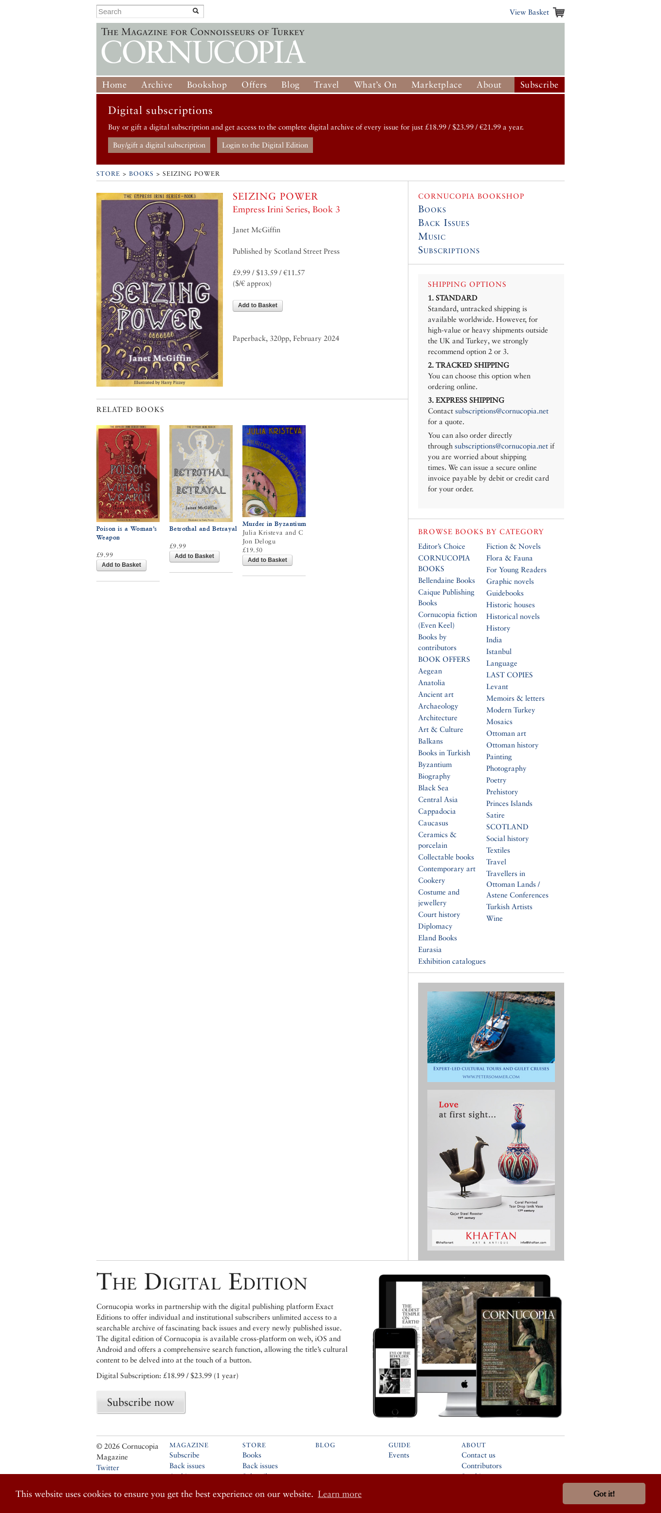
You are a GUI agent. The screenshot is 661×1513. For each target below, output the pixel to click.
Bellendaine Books (446, 580)
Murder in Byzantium (274, 523)
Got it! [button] (604, 1493)
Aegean (430, 671)
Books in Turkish (444, 752)
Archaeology (438, 706)
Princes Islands (509, 803)
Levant (497, 686)
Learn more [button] (340, 1494)
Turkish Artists (509, 906)
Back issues (187, 1465)
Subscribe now (140, 1402)
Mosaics (499, 721)
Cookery (431, 880)
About (489, 84)
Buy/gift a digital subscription (159, 145)
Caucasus (433, 823)
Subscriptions (449, 250)
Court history (439, 914)
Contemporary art (447, 868)
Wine (494, 918)
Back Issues (444, 222)
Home (114, 84)
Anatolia (431, 682)
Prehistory (502, 791)
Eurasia (430, 949)
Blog (290, 84)
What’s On (375, 84)
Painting (499, 756)
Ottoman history (512, 745)
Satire (495, 815)
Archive (156, 84)
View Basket (529, 12)
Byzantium (435, 764)
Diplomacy (435, 926)
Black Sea (433, 788)
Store (108, 173)
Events (398, 1455)
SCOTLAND (507, 826)
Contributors (481, 1465)
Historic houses (510, 604)
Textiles (498, 850)
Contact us (478, 1455)
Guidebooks (505, 593)
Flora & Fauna (509, 558)
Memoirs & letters (515, 698)
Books (141, 173)
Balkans (430, 741)
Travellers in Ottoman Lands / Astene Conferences (517, 884)
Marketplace (436, 84)
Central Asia (438, 799)
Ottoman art (506, 733)
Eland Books (437, 938)
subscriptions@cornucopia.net (502, 411)
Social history (507, 838)
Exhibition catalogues (452, 961)
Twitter (107, 1467)
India (494, 639)
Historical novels (513, 616)
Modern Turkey (510, 710)
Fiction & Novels (513, 546)
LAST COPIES (509, 675)
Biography (434, 776)
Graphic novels (510, 581)
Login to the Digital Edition (265, 145)
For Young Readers (516, 569)
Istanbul (499, 651)
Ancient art (436, 694)
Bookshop (207, 84)
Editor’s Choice (441, 546)
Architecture (438, 717)
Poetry (496, 780)
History (498, 628)
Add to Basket (257, 305)
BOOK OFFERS (444, 659)
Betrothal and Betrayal (203, 528)
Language (501, 663)
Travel (326, 84)
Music (432, 236)
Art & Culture (440, 729)
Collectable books (446, 857)
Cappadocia (437, 811)
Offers (254, 84)
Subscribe (539, 84)
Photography (506, 768)
